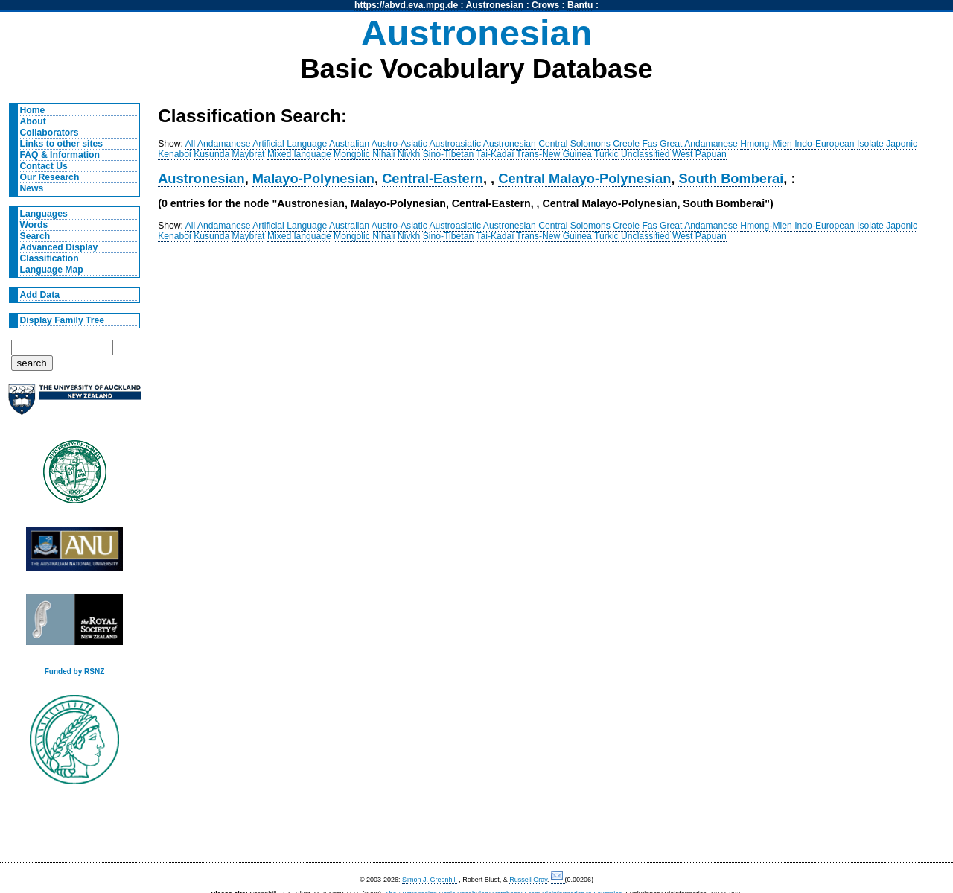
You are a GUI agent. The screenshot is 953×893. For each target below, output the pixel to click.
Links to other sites (61, 144)
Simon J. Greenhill (429, 879)
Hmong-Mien (766, 144)
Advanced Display (59, 247)
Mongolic (352, 154)
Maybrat (248, 154)
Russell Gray (528, 879)
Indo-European (824, 144)
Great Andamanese (699, 144)
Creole (626, 144)
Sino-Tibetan (448, 154)
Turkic (606, 154)
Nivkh (409, 154)
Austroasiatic (456, 144)
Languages (44, 214)
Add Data (40, 295)
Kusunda (211, 154)
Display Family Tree (62, 320)
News (32, 188)
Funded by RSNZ (75, 671)
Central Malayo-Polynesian (584, 178)
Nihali (383, 154)
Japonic (901, 144)
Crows (545, 5)
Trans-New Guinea (554, 154)
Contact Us (44, 166)
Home (32, 110)
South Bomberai (730, 178)
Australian (349, 144)
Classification (49, 258)
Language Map (51, 269)
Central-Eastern (432, 178)
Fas (649, 144)
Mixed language (299, 154)
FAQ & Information (60, 155)
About (33, 121)
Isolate (870, 144)
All (190, 144)
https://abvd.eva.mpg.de (406, 5)
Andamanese (224, 144)
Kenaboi (174, 154)
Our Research (50, 177)
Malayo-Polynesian (313, 178)
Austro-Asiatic (399, 144)
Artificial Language (289, 144)
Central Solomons (574, 144)
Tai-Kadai (495, 154)
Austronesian (495, 5)
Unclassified (645, 154)
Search (35, 236)
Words (34, 225)
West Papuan (699, 154)
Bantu (580, 5)
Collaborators (49, 132)
